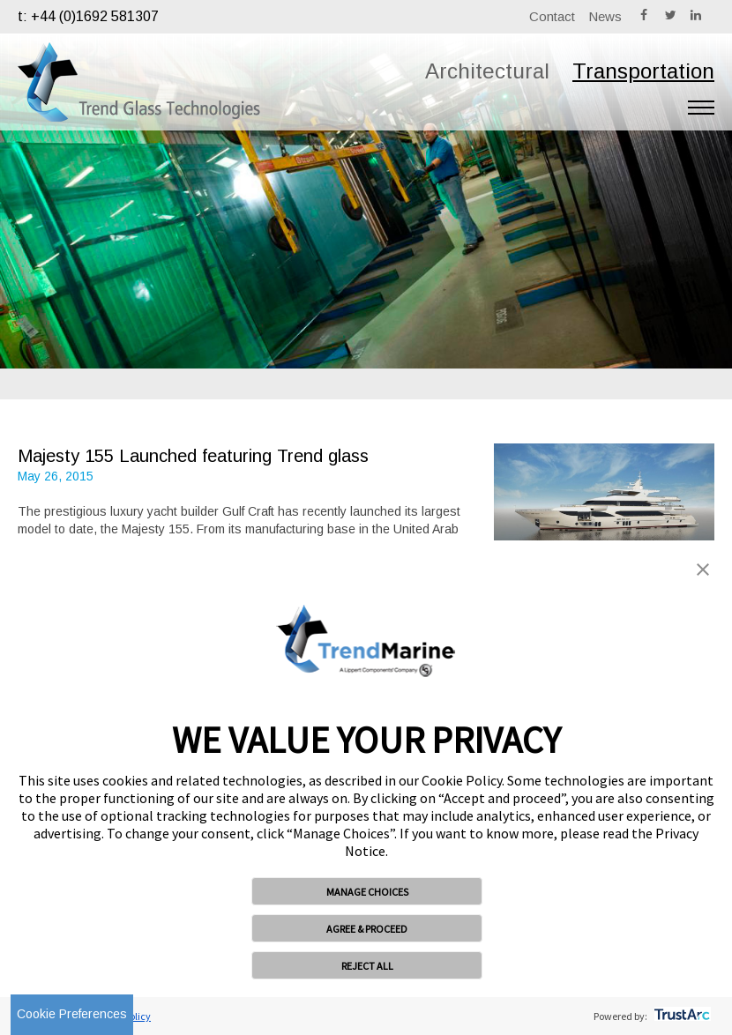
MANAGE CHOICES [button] (367, 891)
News (605, 16)
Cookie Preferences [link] (72, 1014)
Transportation (643, 71)
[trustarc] (680, 1016)
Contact (552, 16)
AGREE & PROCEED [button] (366, 928)
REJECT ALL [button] (367, 965)
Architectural (487, 71)
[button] (703, 571)
